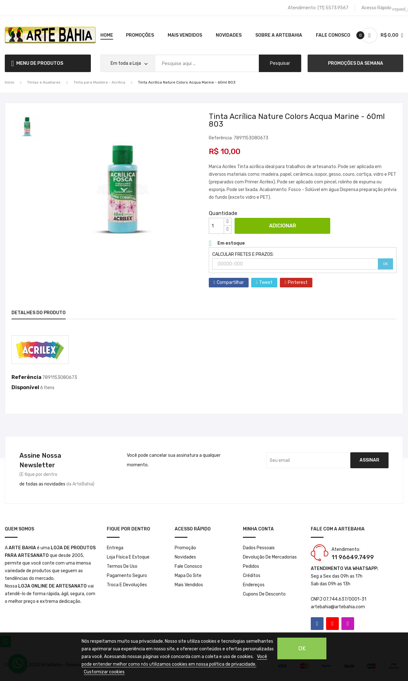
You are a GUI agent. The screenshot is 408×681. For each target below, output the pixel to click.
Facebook (317, 623)
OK (385, 264)
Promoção (185, 548)
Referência (26, 377)
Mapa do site (188, 575)
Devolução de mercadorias (270, 557)
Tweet (266, 282)
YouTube (332, 623)
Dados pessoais (259, 548)
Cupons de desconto (264, 594)
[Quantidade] (216, 226)
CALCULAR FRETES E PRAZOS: (243, 254)
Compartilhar (230, 282)
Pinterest (298, 282)
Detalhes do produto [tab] (38, 312)
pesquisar (280, 63)
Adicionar (282, 226)
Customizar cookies (104, 672)
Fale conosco (188, 566)
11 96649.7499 (353, 557)
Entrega (115, 548)
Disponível (25, 387)
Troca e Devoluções (127, 585)
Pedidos (251, 566)
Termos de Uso (122, 566)
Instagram (347, 623)
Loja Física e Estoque (128, 557)
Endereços (254, 585)
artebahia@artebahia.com (338, 607)
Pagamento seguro (127, 575)
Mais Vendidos (189, 585)
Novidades (185, 557)
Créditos (251, 575)
